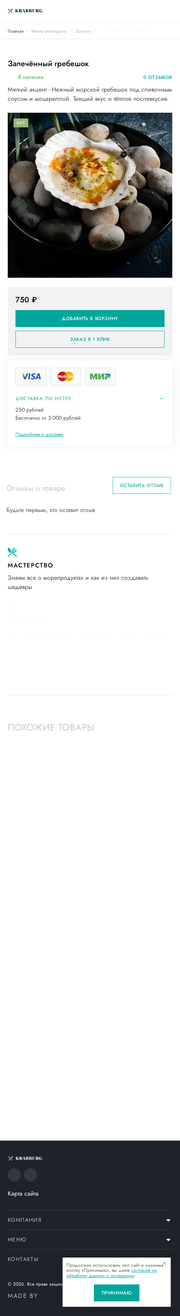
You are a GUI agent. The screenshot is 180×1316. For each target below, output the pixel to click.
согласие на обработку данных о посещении (111, 1273)
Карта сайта (23, 1193)
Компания (25, 1220)
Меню (17, 1239)
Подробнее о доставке (39, 434)
